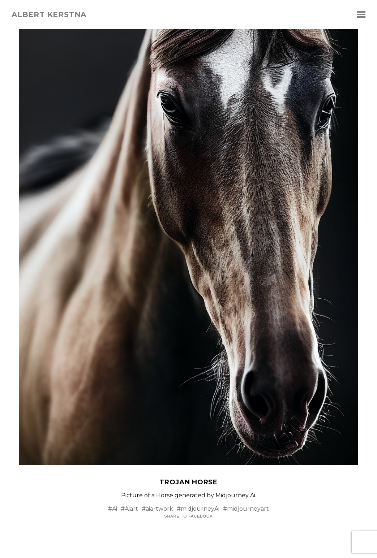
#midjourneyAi (198, 508)
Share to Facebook (188, 516)
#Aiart (129, 508)
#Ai (112, 508)
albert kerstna (49, 14)
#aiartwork (157, 508)
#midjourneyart (246, 508)
